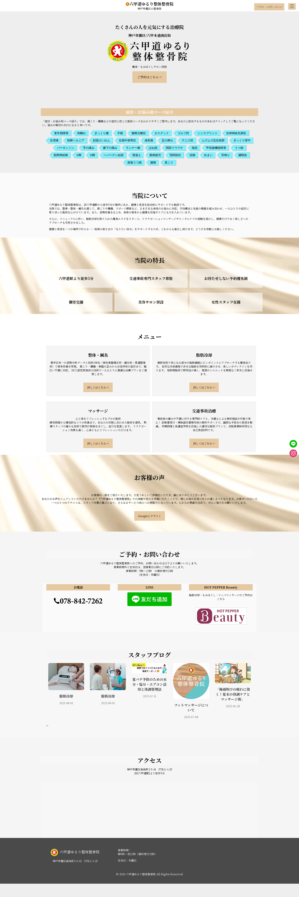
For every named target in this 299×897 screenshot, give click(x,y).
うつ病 (239, 147)
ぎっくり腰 (101, 133)
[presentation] (46, 725)
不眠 (120, 133)
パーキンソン (65, 147)
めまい (208, 155)
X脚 (78, 155)
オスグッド (161, 133)
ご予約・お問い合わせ (269, 7)
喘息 (195, 147)
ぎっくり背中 (242, 140)
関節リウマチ (174, 147)
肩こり (169, 162)
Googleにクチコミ (149, 516)
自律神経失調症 (236, 133)
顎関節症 (175, 155)
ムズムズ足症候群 (213, 140)
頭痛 (192, 155)
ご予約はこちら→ (149, 77)
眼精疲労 (155, 155)
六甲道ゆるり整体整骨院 (149, 4)
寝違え (136, 155)
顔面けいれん (101, 140)
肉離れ (81, 133)
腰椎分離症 (139, 133)
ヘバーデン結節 (114, 155)
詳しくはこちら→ (98, 387)
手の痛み (88, 147)
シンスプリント (208, 133)
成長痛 (149, 140)
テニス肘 (187, 140)
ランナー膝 (133, 147)
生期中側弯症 (127, 140)
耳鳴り (225, 155)
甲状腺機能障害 (216, 147)
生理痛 (54, 140)
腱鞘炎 (242, 155)
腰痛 (153, 162)
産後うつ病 (134, 162)
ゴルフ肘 (183, 133)
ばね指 (153, 147)
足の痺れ (167, 140)
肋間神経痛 (61, 155)
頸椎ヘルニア (75, 140)
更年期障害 (61, 133)
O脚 (92, 155)
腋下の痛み (110, 147)
